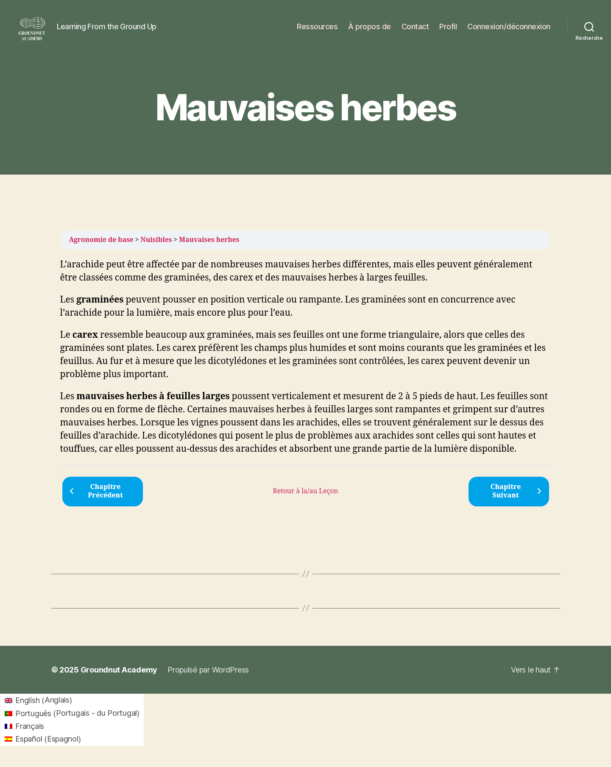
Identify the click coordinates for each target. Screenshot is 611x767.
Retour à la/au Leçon (305, 499)
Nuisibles (156, 248)
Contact (415, 30)
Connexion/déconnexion (508, 30)
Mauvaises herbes (209, 248)
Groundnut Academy (119, 678)
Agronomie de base (101, 248)
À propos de (369, 30)
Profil (448, 30)
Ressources (317, 30)
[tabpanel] (305, 365)
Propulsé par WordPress (208, 678)
